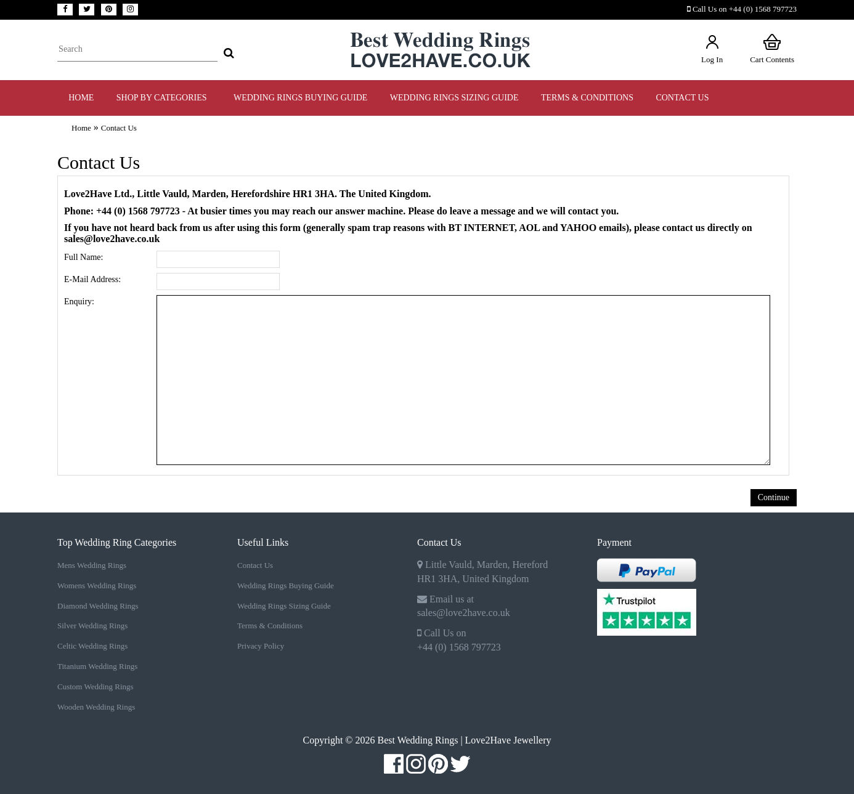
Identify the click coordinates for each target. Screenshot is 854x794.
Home (81, 97)
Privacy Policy (260, 645)
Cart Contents (772, 48)
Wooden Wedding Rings (96, 706)
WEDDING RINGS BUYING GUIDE (300, 97)
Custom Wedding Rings (95, 686)
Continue (773, 497)
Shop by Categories (163, 97)
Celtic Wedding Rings (92, 645)
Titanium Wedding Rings (97, 666)
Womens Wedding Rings (96, 585)
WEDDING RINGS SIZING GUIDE (454, 97)
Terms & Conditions (270, 625)
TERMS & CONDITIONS (587, 97)
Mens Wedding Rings (91, 565)
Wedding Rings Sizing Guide (284, 605)
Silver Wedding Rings (92, 625)
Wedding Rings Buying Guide (285, 585)
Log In (712, 48)
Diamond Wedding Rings (98, 605)
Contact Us (682, 97)
